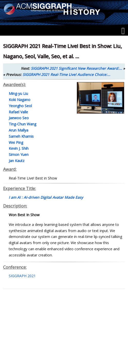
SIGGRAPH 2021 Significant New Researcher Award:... (76, 68)
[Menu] (123, 31)
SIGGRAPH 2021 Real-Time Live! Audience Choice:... (66, 74)
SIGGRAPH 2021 (22, 275)
